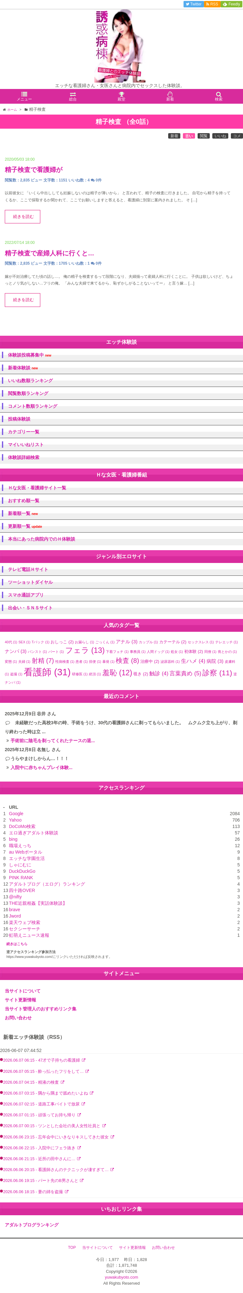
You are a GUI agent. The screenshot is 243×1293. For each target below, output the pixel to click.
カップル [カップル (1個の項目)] (148, 642)
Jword (15, 916)
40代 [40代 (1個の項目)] (11, 642)
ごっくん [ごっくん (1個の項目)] (104, 642)
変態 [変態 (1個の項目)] (11, 661)
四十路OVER (22, 890)
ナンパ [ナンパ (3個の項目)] (16, 651)
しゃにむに (20, 864)
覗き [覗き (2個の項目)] (140, 673)
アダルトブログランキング (32, 1224)
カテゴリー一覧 (23, 432)
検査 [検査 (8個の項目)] (127, 660)
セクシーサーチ (24, 928)
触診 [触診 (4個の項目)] (158, 674)
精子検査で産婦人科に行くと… (49, 253)
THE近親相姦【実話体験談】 (38, 903)
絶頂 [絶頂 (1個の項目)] (95, 674)
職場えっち (20, 845)
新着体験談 (23, 367)
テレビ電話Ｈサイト (28, 569)
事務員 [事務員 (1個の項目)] (137, 652)
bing (13, 839)
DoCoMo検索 (22, 826)
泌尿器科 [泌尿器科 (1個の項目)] (170, 661)
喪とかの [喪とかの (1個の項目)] (227, 652)
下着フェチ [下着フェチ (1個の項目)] (117, 652)
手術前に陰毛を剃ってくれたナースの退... (53, 740)
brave (14, 909)
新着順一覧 (23, 513)
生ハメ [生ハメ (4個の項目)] (193, 661)
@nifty (15, 896)
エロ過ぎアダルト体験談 (33, 832)
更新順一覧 (25, 526)
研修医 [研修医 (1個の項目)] (80, 674)
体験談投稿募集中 (29, 355)
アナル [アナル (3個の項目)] (126, 641)
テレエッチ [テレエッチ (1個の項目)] (226, 642)
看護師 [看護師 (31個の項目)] (47, 672)
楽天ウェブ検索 (24, 922)
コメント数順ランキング (32, 406)
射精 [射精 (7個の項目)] (43, 660)
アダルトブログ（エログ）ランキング (47, 884)
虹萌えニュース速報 (29, 935)
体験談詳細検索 (23, 457)
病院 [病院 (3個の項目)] (215, 661)
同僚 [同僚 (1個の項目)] (210, 652)
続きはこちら (16, 944)
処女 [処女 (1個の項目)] (177, 652)
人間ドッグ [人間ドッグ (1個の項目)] (158, 652)
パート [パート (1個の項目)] (56, 652)
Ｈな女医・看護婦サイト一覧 (37, 488)
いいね (220, 136)
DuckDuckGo (22, 871)
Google (16, 813)
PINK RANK (21, 877)
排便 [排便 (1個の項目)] (95, 661)
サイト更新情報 (20, 999)
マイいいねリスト (26, 444)
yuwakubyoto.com (121, 1277)
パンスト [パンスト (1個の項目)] (37, 652)
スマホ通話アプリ (26, 595)
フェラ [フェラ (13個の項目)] (85, 650)
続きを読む (23, 216)
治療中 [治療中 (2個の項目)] (149, 661)
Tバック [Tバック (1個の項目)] (41, 642)
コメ (237, 136)
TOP (72, 1247)
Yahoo (15, 820)
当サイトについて (23, 990)
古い (189, 136)
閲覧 (204, 136)
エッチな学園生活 (27, 858)
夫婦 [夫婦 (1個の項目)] (24, 661)
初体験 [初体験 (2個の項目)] (193, 651)
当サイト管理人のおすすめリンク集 (40, 1008)
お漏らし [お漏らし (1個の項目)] (84, 642)
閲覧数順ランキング (28, 393)
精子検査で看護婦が (33, 169)
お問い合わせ (18, 1017)
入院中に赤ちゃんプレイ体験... (42, 767)
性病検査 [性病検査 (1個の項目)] (64, 661)
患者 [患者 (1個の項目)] (81, 661)
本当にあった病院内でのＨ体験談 (41, 539)
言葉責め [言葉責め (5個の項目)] (185, 673)
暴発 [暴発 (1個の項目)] (108, 661)
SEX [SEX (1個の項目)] (24, 642)
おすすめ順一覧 (23, 500)
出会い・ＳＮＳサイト (30, 608)
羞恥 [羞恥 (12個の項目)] (117, 673)
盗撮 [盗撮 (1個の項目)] (16, 674)
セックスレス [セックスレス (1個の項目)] (201, 642)
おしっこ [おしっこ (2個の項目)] (62, 641)
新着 (174, 136)
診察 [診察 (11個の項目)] (217, 673)
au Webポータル (25, 852)
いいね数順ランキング (30, 380)
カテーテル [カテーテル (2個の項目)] (172, 641)
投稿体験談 (19, 419)
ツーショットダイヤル (30, 582)
